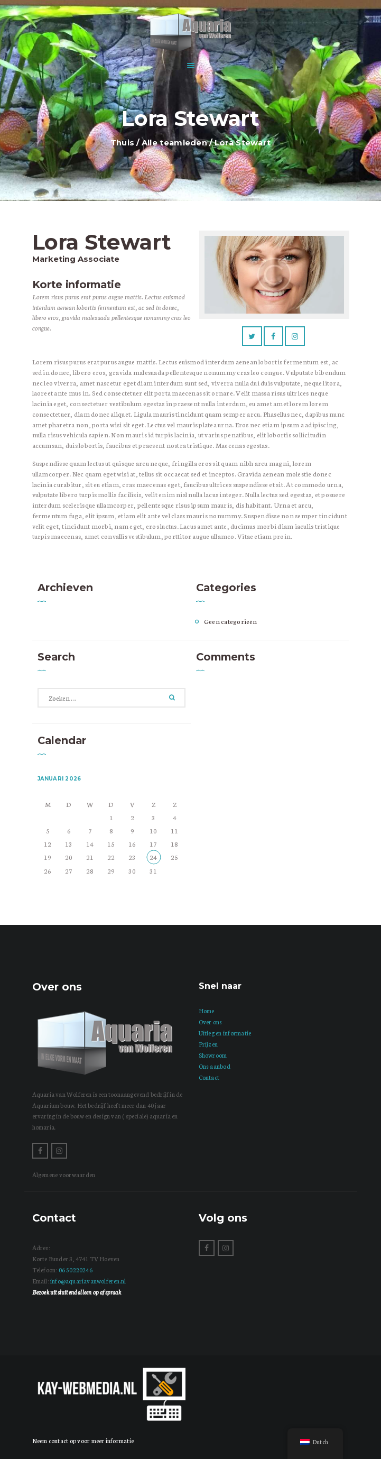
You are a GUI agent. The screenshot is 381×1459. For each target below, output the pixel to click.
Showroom (213, 1055)
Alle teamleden (174, 143)
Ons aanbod (214, 1066)
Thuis (122, 143)
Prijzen (208, 1044)
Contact (209, 1077)
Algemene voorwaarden (64, 1174)
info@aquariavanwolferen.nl (88, 1281)
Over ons (210, 1021)
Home (207, 1010)
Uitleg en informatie (225, 1033)
